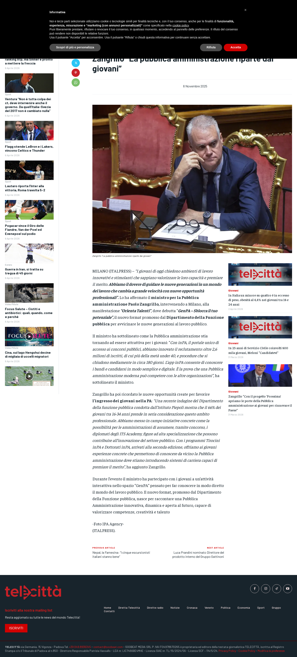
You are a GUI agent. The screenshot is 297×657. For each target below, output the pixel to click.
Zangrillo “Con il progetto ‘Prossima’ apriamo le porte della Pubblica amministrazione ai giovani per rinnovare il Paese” (260, 403)
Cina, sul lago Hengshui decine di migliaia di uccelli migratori (28, 354)
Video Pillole (11, 304)
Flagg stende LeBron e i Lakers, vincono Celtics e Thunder (29, 148)
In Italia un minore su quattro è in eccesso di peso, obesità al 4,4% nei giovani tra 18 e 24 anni (258, 299)
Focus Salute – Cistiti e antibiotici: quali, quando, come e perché (29, 313)
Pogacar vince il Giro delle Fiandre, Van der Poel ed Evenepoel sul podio (24, 229)
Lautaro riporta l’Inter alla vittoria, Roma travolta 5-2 (25, 188)
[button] (245, 10)
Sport (8, 94)
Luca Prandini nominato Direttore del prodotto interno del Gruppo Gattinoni (198, 554)
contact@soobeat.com (108, 647)
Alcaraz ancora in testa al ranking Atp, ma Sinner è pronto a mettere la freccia (29, 59)
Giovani (233, 290)
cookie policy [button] (180, 25)
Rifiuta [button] (211, 47)
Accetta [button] (235, 47)
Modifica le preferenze (271, 650)
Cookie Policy (246, 650)
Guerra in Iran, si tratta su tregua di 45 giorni (24, 271)
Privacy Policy (227, 650)
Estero (8, 264)
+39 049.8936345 (80, 647)
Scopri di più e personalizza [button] (75, 47)
